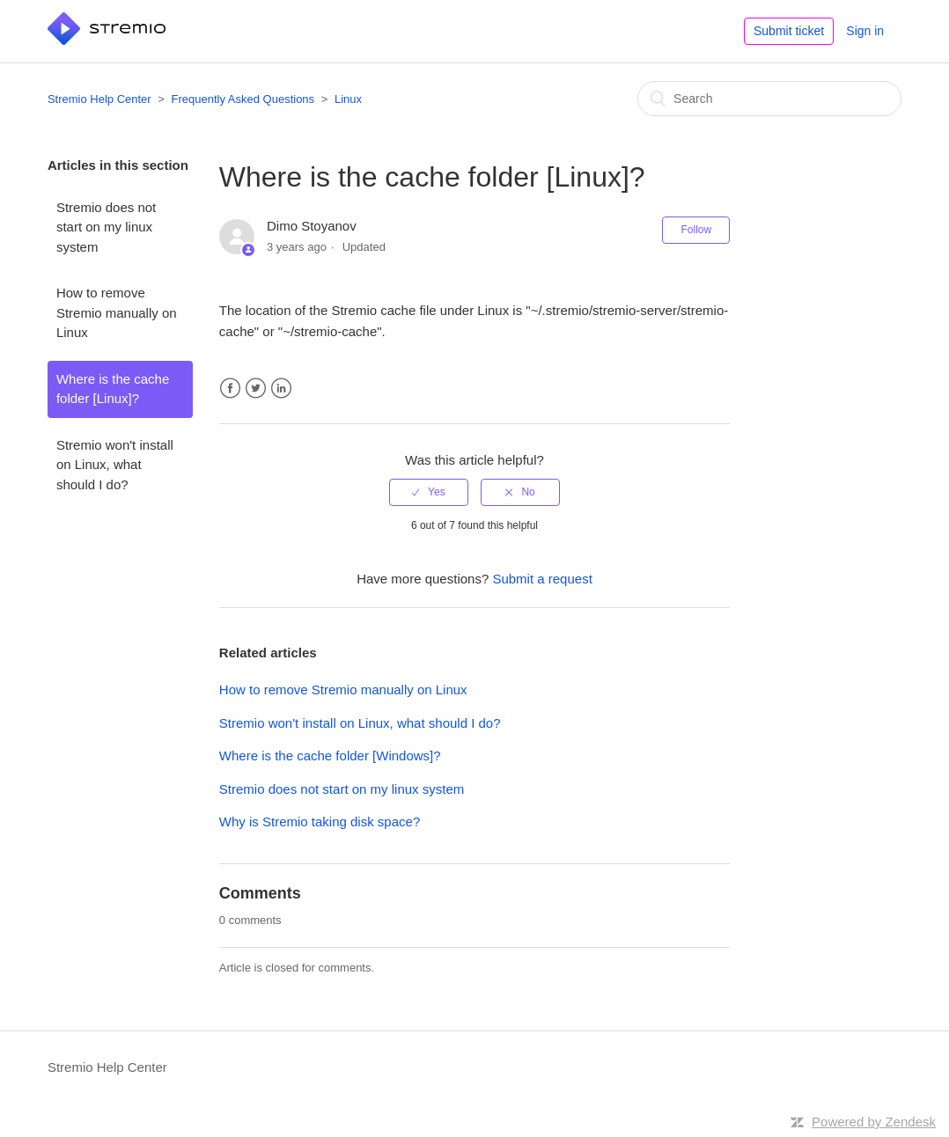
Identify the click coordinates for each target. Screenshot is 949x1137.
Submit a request (542, 578)
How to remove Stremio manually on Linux (116, 312)
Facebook (230, 389)
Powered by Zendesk (874, 1121)
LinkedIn (281, 389)
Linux (348, 99)
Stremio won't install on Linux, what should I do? (114, 464)
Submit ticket (789, 31)
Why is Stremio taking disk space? (319, 821)
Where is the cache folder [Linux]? (112, 389)
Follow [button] (695, 230)
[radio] (428, 492)
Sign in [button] (865, 31)
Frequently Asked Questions (243, 99)
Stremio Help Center (99, 99)
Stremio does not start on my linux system (106, 227)
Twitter (256, 389)
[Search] (769, 98)
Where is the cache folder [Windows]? (330, 755)
